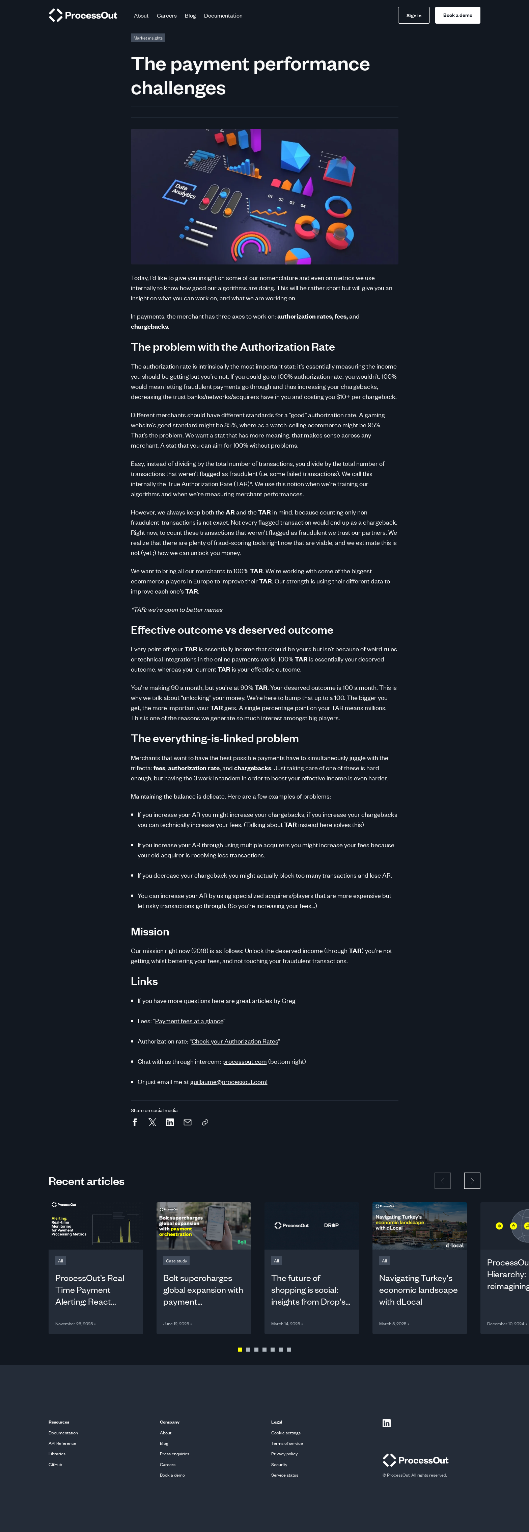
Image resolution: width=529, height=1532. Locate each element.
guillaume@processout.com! (229, 1081)
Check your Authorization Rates (235, 1041)
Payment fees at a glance (189, 1020)
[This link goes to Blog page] (148, 37)
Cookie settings (286, 1432)
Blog (190, 15)
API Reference (62, 1443)
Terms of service (287, 1443)
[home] (83, 15)
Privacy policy (284, 1453)
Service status (284, 1475)
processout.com (244, 1061)
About (141, 15)
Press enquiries (174, 1453)
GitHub (55, 1464)
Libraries (57, 1453)
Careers (167, 15)
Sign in (414, 15)
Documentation (223, 15)
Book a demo (457, 14)
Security (279, 1464)
